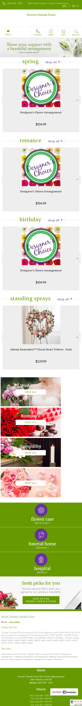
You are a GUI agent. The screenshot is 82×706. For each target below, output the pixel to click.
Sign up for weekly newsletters (41, 539)
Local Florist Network (44, 704)
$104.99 (41, 124)
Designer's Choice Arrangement (41, 112)
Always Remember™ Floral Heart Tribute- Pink (41, 349)
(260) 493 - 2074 (14, 3)
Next (78, 100)
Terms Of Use (10, 704)
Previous (4, 100)
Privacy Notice (25, 704)
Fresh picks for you (41, 526)
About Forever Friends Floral (17, 555)
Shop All (51, 62)
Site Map (60, 704)
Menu (8, 34)
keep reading (14, 561)
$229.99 (41, 361)
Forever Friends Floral (41, 14)
